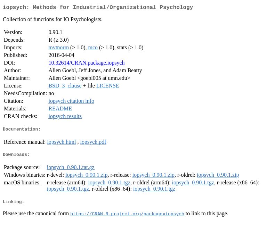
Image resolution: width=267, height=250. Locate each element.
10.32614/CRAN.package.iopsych (86, 64)
